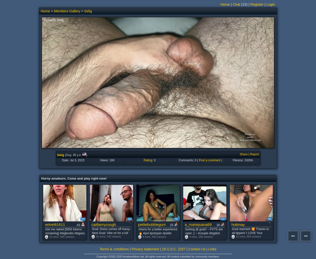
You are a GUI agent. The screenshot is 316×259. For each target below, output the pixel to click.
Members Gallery (67, 11)
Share (244, 154)
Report (254, 154)
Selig (88, 11)
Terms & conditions (114, 249)
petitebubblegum (152, 224)
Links (212, 249)
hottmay (238, 224)
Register (256, 4)
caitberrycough (104, 224)
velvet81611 (55, 224)
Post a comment (209, 160)
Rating (148, 160)
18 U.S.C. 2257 (174, 249)
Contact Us (196, 249)
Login (270, 4)
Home (225, 4)
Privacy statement (145, 249)
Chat (236, 4)
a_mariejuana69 (198, 224)
